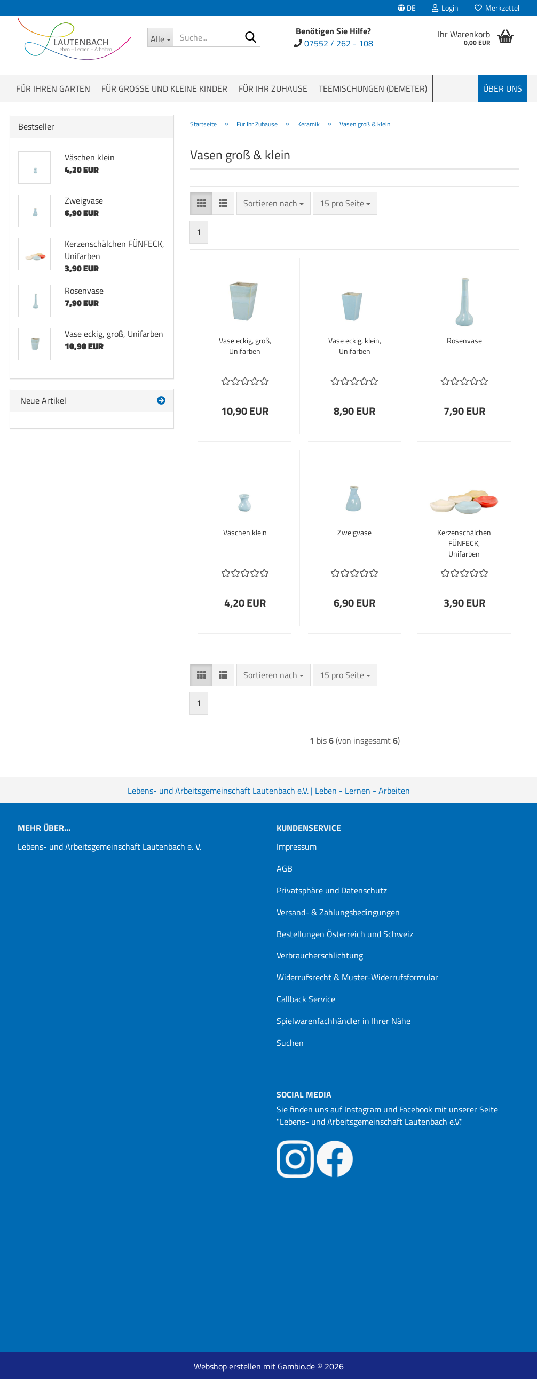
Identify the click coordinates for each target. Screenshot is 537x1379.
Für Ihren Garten (53, 88)
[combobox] (273, 203)
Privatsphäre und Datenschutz (332, 890)
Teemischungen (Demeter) (373, 88)
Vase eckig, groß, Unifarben (245, 346)
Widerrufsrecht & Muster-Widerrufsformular (357, 977)
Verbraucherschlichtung (320, 955)
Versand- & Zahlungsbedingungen (338, 912)
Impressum (297, 846)
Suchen (290, 1042)
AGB (285, 868)
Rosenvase (464, 340)
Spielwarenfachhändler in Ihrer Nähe (343, 1020)
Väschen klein (245, 532)
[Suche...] (160, 37)
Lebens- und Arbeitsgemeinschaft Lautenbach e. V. (109, 846)
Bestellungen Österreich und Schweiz (345, 934)
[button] (407, 8)
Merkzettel (497, 7)
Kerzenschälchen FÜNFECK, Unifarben (464, 543)
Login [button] (445, 7)
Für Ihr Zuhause (273, 88)
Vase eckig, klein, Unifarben (354, 346)
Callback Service (306, 999)
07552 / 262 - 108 (338, 43)
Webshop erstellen (227, 1366)
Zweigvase (354, 532)
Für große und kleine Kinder (164, 88)
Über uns (502, 88)
